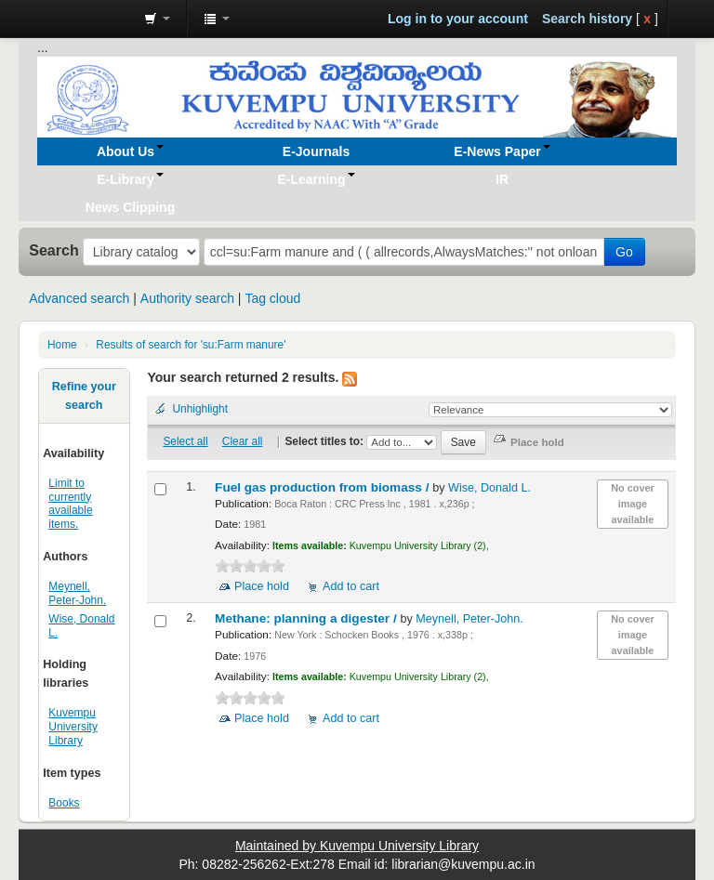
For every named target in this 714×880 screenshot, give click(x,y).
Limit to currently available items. (70, 504)
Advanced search (79, 298)
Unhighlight (200, 408)
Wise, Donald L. (489, 487)
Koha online (83, 18)
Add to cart (351, 586)
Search (54, 250)
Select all (185, 441)
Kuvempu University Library (73, 726)
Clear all (242, 441)
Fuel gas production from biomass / (323, 487)
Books (63, 802)
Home (62, 344)
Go (624, 251)
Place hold (261, 586)
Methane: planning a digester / (307, 618)
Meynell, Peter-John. (77, 593)
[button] (157, 18)
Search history (587, 18)
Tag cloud (272, 298)
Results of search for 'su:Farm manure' (190, 344)
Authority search (187, 298)
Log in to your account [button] (458, 18)
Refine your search (84, 396)
